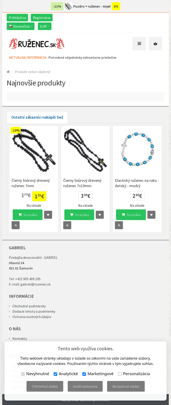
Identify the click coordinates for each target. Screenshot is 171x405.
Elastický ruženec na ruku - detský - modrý (137, 183)
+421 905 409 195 (28, 279)
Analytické (66, 373)
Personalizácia (134, 373)
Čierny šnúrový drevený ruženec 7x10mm (82, 183)
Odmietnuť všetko (45, 386)
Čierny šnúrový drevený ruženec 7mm (31, 183)
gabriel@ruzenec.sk (35, 284)
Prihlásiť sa (17, 17)
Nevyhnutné (35, 373)
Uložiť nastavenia (85, 386)
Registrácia (41, 17)
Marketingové (98, 373)
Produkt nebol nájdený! (32, 71)
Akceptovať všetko (125, 386)
